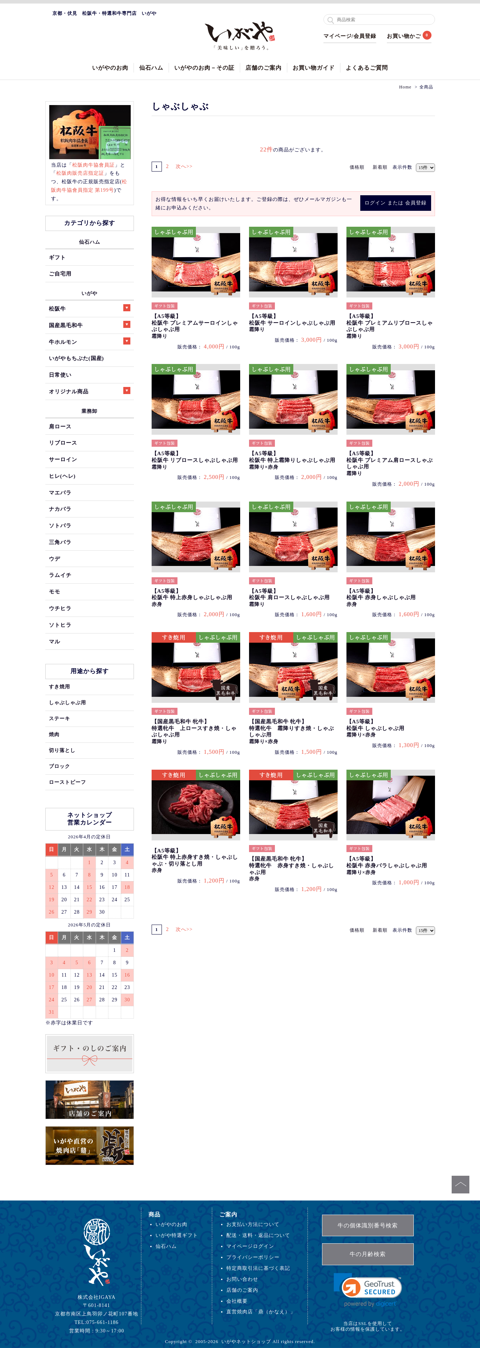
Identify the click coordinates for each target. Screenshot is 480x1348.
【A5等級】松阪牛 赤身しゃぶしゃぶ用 (381, 597)
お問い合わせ (242, 1279)
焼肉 (54, 734)
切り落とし (62, 750)
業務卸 (89, 411)
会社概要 (237, 1301)
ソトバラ (60, 525)
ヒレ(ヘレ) (62, 476)
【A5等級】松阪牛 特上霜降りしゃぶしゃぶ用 (292, 460)
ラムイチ (60, 575)
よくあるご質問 (367, 68)
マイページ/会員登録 (349, 36)
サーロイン (63, 459)
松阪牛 (89, 308)
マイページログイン (250, 1246)
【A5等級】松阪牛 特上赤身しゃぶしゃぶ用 (192, 597)
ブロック (59, 766)
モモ (54, 592)
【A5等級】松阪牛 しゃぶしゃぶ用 (375, 728)
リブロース (63, 443)
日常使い (60, 375)
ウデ (54, 559)
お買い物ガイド (314, 68)
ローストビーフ (67, 782)
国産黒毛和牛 (89, 324)
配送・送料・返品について (258, 1235)
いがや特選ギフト (177, 1235)
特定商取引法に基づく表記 (258, 1268)
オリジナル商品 (89, 390)
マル (54, 641)
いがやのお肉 (110, 68)
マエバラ (60, 493)
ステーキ (59, 718)
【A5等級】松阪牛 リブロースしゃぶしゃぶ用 (195, 460)
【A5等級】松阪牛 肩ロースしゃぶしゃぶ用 (289, 597)
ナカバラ (60, 509)
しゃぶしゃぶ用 (67, 702)
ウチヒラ (60, 608)
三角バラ (60, 542)
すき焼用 (59, 686)
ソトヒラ (60, 625)
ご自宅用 (60, 274)
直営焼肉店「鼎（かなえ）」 (260, 1311)
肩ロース (60, 426)
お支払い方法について (252, 1224)
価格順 (357, 167)
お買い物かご (404, 36)
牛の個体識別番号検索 (368, 1225)
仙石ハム (151, 68)
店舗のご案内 (263, 68)
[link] (367, 1290)
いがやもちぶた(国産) (76, 358)
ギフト (57, 257)
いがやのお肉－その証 (204, 68)
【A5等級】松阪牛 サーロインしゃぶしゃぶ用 (292, 322)
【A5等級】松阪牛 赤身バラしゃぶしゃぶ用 (387, 865)
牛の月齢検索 (368, 1254)
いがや (89, 293)
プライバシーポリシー (252, 1257)
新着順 (380, 167)
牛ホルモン (89, 341)
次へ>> (187, 166)
